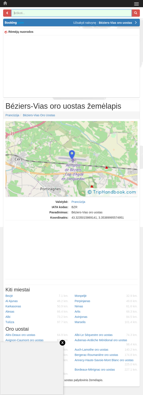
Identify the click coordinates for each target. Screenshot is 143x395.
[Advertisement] (71, 65)
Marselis (106, 322)
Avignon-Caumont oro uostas (36, 340)
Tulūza (36, 322)
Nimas (106, 306)
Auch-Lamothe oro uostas (106, 349)
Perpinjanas (106, 301)
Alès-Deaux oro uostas (36, 335)
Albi (36, 317)
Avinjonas (106, 317)
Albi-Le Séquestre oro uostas (106, 335)
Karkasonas (36, 306)
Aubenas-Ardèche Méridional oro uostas (106, 342)
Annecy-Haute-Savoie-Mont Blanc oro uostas (106, 362)
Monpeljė (106, 296)
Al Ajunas (36, 301)
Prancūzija (12, 115)
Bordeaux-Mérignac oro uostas (106, 369)
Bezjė (36, 296)
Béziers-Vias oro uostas (39, 115)
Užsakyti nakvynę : (105, 22)
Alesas (36, 311)
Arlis (106, 311)
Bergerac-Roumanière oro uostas (106, 355)
